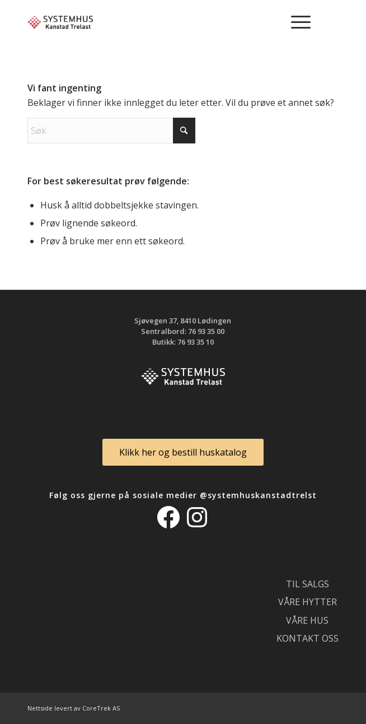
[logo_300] (151, 22)
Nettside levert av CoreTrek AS (73, 708)
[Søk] (111, 130)
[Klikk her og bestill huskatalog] (183, 452)
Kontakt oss (307, 638)
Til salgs (307, 584)
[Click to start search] (184, 130)
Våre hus (307, 620)
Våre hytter (307, 602)
